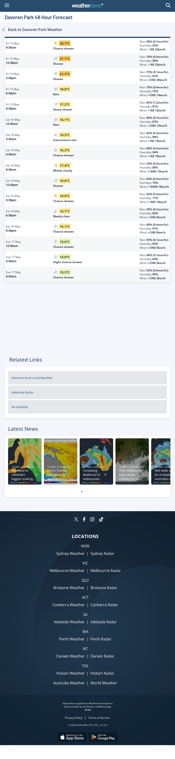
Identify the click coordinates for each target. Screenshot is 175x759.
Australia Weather (69, 682)
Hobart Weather (70, 673)
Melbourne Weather (67, 570)
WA (85, 631)
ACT (85, 597)
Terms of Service (99, 718)
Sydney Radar (102, 553)
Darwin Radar (102, 656)
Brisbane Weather (69, 587)
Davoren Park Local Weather (32, 378)
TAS (85, 665)
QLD (85, 580)
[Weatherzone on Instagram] (92, 520)
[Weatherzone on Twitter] (76, 520)
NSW (85, 546)
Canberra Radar (104, 604)
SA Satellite (20, 407)
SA (85, 614)
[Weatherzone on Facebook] (84, 520)
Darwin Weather (70, 656)
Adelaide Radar (23, 392)
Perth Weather (72, 639)
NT (85, 648)
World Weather (104, 682)
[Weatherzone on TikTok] (101, 520)
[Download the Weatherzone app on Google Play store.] (103, 737)
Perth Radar (101, 639)
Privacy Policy (73, 718)
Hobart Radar (102, 673)
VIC (85, 563)
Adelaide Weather (69, 621)
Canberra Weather (68, 604)
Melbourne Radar (106, 570)
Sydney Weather (70, 553)
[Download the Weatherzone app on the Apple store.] (71, 737)
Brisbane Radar (104, 587)
